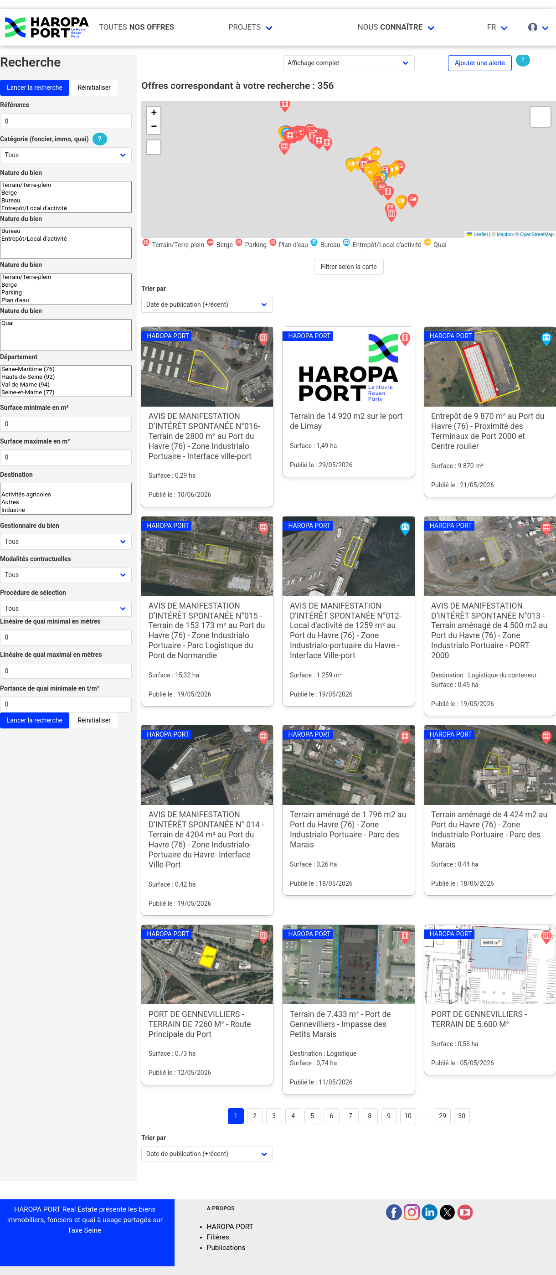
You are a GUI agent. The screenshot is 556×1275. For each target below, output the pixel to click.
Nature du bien (21, 172)
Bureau (65, 201)
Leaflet (477, 234)
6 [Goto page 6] (331, 1116)
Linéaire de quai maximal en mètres (51, 654)
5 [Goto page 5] (312, 1116)
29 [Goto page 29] (442, 1116)
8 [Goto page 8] (369, 1116)
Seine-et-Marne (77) (65, 393)
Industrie (65, 510)
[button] (391, 215)
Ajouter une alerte (480, 63)
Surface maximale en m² (35, 441)
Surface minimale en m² (34, 407)
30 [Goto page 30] (461, 1116)
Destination (16, 474)
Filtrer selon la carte (349, 266)
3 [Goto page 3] (274, 1116)
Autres (65, 502)
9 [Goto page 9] (389, 1116)
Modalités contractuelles (35, 559)
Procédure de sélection (33, 592)
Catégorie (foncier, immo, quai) (54, 139)
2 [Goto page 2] (255, 1116)
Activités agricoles (65, 495)
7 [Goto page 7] (350, 1116)
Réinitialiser (93, 87)
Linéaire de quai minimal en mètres (50, 621)
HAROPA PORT (230, 1227)
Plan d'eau (65, 301)
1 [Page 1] (235, 1116)
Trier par (153, 288)
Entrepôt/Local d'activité (65, 208)
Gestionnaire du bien (29, 525)
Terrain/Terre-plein (65, 185)
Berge (65, 193)
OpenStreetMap (537, 234)
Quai (65, 323)
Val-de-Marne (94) (65, 385)
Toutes (136, 27)
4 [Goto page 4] (293, 1116)
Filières (218, 1237)
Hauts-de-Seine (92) (65, 377)
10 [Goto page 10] (408, 1116)
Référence (14, 104)
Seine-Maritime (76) (65, 369)
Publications (226, 1248)
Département (18, 357)
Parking (65, 293)
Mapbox (505, 234)
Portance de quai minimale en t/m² (49, 688)
